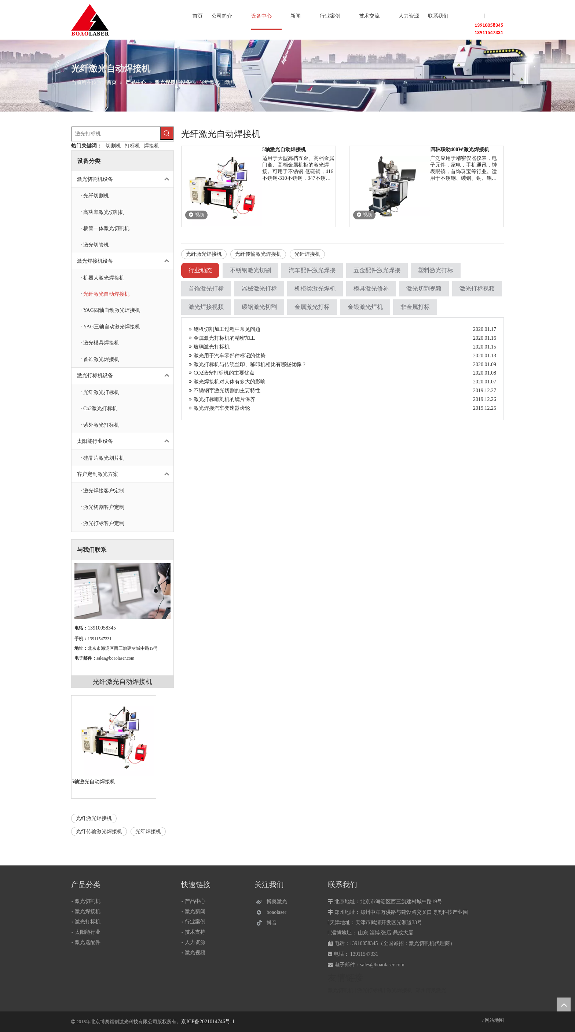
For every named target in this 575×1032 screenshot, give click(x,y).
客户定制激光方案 (125, 474)
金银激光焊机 (365, 307)
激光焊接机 (87, 911)
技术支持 (195, 932)
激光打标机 (87, 922)
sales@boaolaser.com (115, 658)
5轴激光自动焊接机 (93, 781)
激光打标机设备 (125, 375)
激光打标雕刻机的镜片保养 (222, 399)
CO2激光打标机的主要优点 (221, 373)
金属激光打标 (312, 307)
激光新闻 (195, 911)
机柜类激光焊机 (315, 288)
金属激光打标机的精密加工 (222, 338)
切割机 (113, 146)
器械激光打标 (259, 288)
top (564, 1004)
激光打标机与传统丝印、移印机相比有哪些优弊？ (248, 364)
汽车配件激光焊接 (312, 270)
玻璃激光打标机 (209, 347)
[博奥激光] (273, 901)
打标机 (132, 146)
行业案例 (195, 922)
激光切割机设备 (125, 179)
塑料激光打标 (435, 270)
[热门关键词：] (166, 133)
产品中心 (195, 901)
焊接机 (151, 146)
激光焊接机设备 (125, 261)
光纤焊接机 (148, 831)
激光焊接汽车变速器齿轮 (219, 408)
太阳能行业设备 (125, 441)
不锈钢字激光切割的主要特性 (224, 390)
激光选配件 (87, 942)
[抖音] (273, 923)
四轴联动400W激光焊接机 (459, 149)
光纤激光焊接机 (94, 818)
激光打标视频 (477, 288)
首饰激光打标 (206, 288)
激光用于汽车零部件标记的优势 (227, 355)
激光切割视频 (424, 288)
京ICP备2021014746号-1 (207, 1021)
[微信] (273, 912)
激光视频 (195, 952)
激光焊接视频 (206, 307)
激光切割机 (87, 901)
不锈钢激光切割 (250, 270)
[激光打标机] (116, 134)
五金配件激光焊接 (377, 270)
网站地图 (494, 1020)
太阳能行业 (87, 932)
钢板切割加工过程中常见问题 (224, 329)
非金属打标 (415, 307)
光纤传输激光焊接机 (99, 831)
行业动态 (200, 270)
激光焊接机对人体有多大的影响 (227, 381)
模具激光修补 (371, 288)
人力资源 (195, 942)
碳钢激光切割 (259, 307)
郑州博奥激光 (430, 990)
